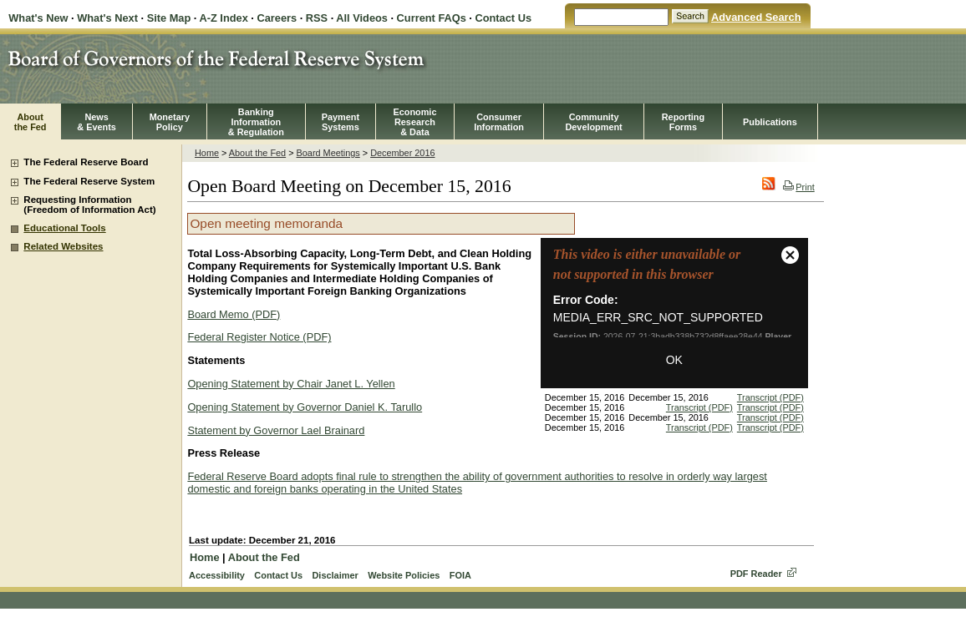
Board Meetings (328, 153)
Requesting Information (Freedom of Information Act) (89, 205)
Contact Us (503, 18)
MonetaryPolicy (170, 122)
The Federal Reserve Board (85, 162)
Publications (770, 122)
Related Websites (63, 246)
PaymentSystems (340, 122)
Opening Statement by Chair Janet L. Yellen (290, 383)
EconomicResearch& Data (414, 122)
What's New (38, 18)
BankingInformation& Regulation (256, 122)
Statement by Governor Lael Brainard (275, 430)
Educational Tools (64, 228)
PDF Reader (756, 574)
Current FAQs (431, 18)
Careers (277, 18)
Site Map (169, 18)
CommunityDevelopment (593, 122)
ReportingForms (683, 122)
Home (207, 153)
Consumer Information (499, 122)
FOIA (460, 575)
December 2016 (402, 153)
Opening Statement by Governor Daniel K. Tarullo (304, 407)
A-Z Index (223, 18)
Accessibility (217, 575)
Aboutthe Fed (30, 122)
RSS (317, 18)
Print (798, 187)
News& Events (96, 122)
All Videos (362, 18)
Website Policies (404, 575)
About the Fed (257, 153)
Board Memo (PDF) (233, 314)
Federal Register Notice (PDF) (259, 337)
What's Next (107, 18)
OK (674, 360)
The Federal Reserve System (89, 181)
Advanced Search (756, 17)
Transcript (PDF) (770, 397)
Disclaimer (335, 575)
